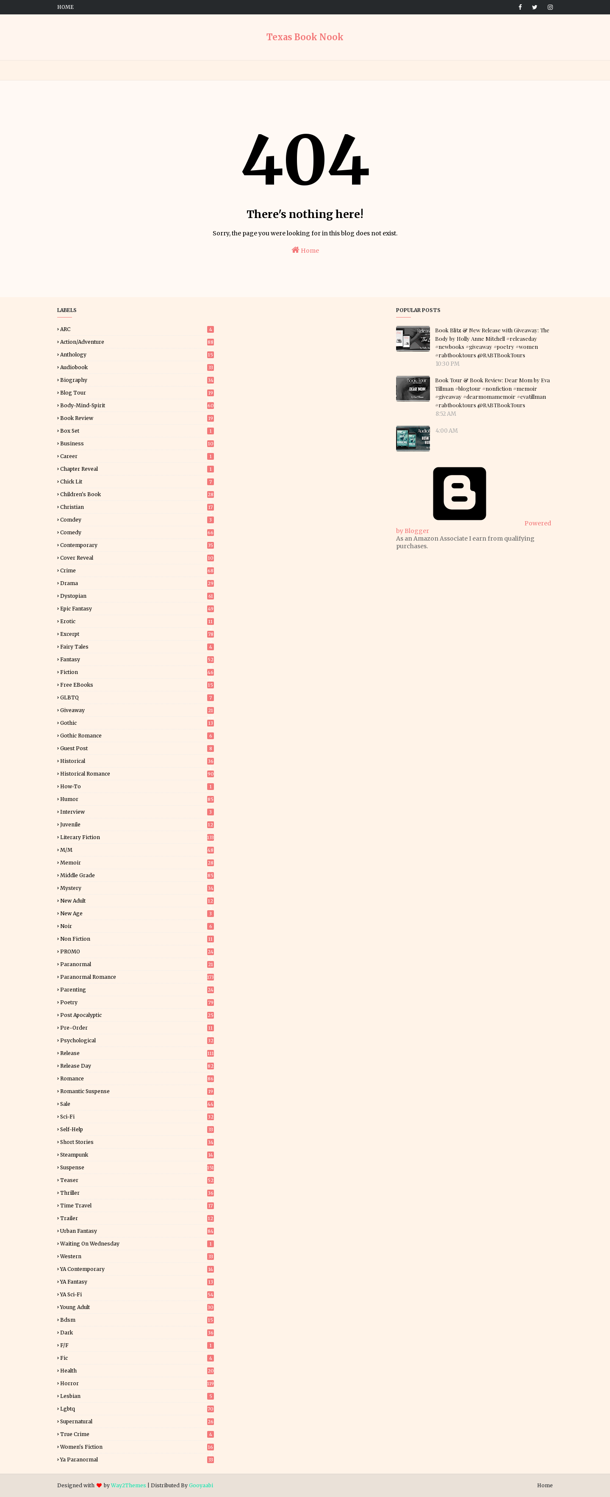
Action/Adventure (137, 342)
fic (137, 1358)
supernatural (137, 1421)
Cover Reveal (137, 558)
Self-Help (137, 1129)
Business (137, 443)
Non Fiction (137, 939)
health (137, 1370)
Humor (137, 799)
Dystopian (137, 596)
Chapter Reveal (137, 469)
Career (137, 456)
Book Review (137, 418)
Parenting (137, 989)
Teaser (137, 1180)
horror (137, 1383)
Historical (137, 761)
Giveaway (137, 710)
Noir (137, 926)
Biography (137, 380)
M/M (137, 850)
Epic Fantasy (137, 608)
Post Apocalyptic (137, 1015)
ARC (137, 329)
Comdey (137, 519)
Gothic (137, 723)
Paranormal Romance (137, 977)
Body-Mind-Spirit (137, 405)
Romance (137, 1078)
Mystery (137, 888)
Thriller (137, 1193)
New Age (137, 913)
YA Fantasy (137, 1282)
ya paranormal (137, 1459)
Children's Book (137, 494)
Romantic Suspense (137, 1091)
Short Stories (137, 1142)
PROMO (137, 951)
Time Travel (137, 1205)
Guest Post (137, 748)
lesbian (137, 1396)
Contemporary (137, 545)
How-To (137, 786)
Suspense (137, 1167)
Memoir (137, 862)
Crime (137, 570)
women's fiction (137, 1447)
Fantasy (137, 659)
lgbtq (137, 1409)
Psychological (137, 1040)
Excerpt (137, 634)
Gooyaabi (201, 1485)
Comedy (137, 532)
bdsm (137, 1320)
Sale (137, 1104)
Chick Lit (137, 481)
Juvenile (137, 824)
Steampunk (137, 1155)
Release (137, 1053)
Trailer (137, 1218)
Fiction (137, 672)
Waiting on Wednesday (137, 1243)
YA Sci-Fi (137, 1294)
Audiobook (137, 367)
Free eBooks (137, 685)
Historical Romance (137, 774)
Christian (137, 507)
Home (65, 7)
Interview (137, 812)
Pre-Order (137, 1028)
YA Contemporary (137, 1269)
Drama (137, 583)
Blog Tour (137, 392)
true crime (137, 1434)
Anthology (137, 354)
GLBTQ (137, 697)
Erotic (137, 621)
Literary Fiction (137, 837)
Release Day (137, 1066)
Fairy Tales (137, 647)
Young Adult (137, 1307)
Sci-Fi (137, 1116)
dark (137, 1332)
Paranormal (137, 964)
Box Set (137, 431)
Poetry (137, 1002)
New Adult (137, 901)
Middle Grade (137, 875)
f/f (137, 1345)
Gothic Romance (137, 735)
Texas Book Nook (305, 37)
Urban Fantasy (137, 1231)
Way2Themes (128, 1485)
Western (137, 1256)
